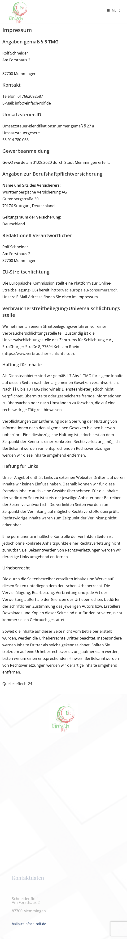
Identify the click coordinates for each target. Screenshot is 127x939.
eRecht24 (24, 683)
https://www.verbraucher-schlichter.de (38, 353)
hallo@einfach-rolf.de (29, 924)
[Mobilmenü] (114, 10)
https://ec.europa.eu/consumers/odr (84, 290)
